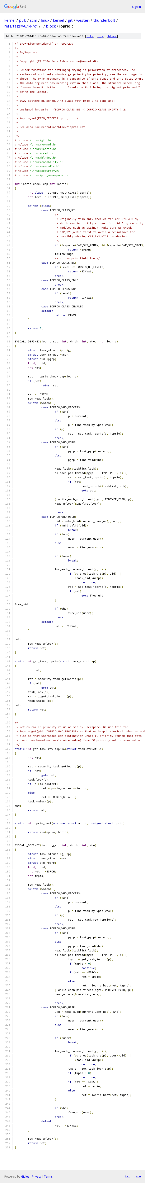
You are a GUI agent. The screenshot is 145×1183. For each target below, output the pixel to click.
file (89, 36)
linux (45, 20)
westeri (83, 20)
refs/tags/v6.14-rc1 (21, 26)
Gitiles (25, 1176)
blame (112, 36)
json (137, 1176)
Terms (48, 1176)
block (51, 26)
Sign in (136, 7)
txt (127, 1176)
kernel (9, 20)
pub (22, 20)
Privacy (36, 1176)
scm (33, 20)
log (100, 36)
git (70, 20)
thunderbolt (104, 20)
